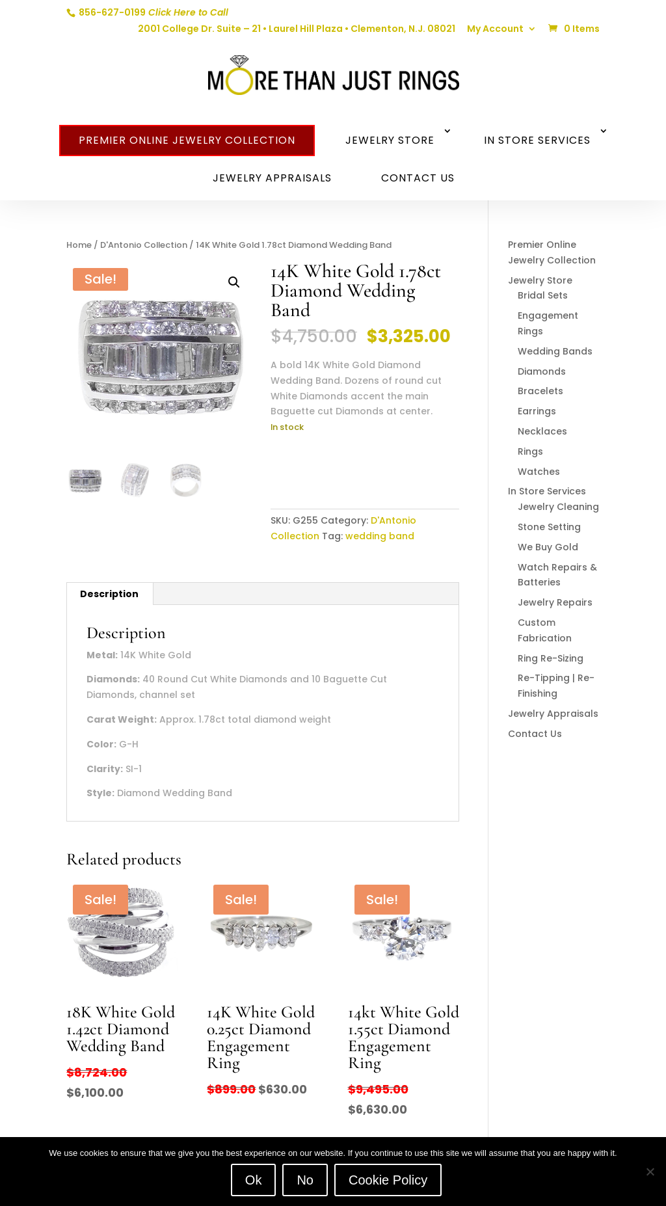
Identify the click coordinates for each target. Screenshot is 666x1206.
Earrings (537, 411)
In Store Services (537, 140)
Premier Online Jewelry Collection (187, 140)
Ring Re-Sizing (550, 658)
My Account (495, 29)
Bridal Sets (543, 295)
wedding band (379, 536)
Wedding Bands (555, 351)
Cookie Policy (388, 1180)
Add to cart (322, 467)
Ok (253, 1180)
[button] (234, 282)
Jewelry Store (389, 140)
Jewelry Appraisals (272, 177)
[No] (649, 1171)
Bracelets (540, 390)
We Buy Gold (548, 547)
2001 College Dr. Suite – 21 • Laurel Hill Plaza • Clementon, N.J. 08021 (296, 29)
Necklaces (542, 431)
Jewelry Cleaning (558, 506)
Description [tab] (109, 593)
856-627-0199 (152, 12)
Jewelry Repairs (555, 602)
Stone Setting (549, 526)
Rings (530, 451)
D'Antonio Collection (143, 245)
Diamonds (542, 371)
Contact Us (418, 177)
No (305, 1180)
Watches (539, 471)
